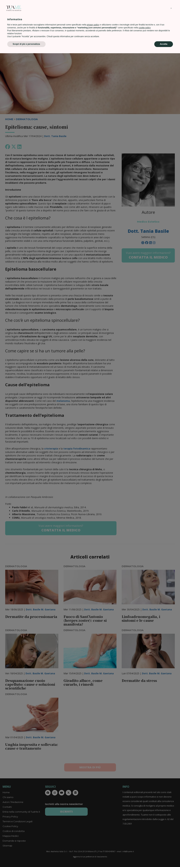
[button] (171, 822)
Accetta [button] (163, 858)
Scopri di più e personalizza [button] (26, 858)
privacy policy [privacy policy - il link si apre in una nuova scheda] (93, 838)
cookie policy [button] (144, 841)
